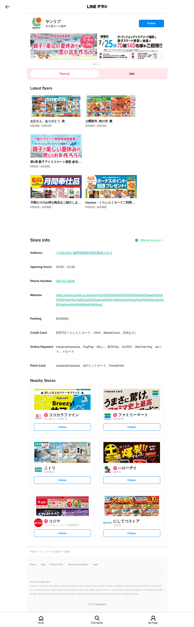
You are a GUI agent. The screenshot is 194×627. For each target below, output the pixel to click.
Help (43, 565)
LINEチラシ (97, 6)
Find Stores (97, 623)
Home (41, 623)
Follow (151, 24)
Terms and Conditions (78, 565)
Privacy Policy (56, 565)
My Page (153, 623)
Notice (33, 565)
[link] (36, 23)
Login (95, 565)
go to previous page (7, 6)
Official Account (150, 240)
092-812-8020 (65, 281)
